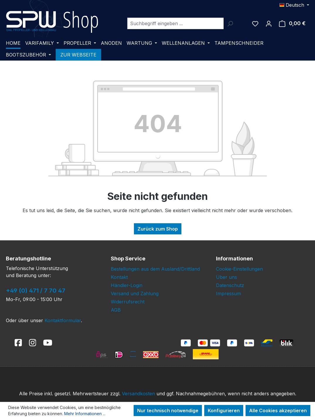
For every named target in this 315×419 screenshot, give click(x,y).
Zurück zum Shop (157, 229)
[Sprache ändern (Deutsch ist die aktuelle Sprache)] (294, 5)
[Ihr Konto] (268, 23)
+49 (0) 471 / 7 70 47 (35, 290)
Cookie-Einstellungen (239, 269)
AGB (116, 310)
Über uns (226, 277)
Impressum (228, 293)
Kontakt (119, 277)
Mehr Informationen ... (84, 413)
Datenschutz (230, 285)
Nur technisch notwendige (167, 410)
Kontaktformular (63, 320)
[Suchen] (230, 23)
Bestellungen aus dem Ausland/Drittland (155, 269)
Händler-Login (126, 285)
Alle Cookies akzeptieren (278, 410)
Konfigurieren (224, 410)
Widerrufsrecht (127, 302)
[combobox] (175, 23)
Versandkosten (138, 393)
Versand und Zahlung (135, 293)
